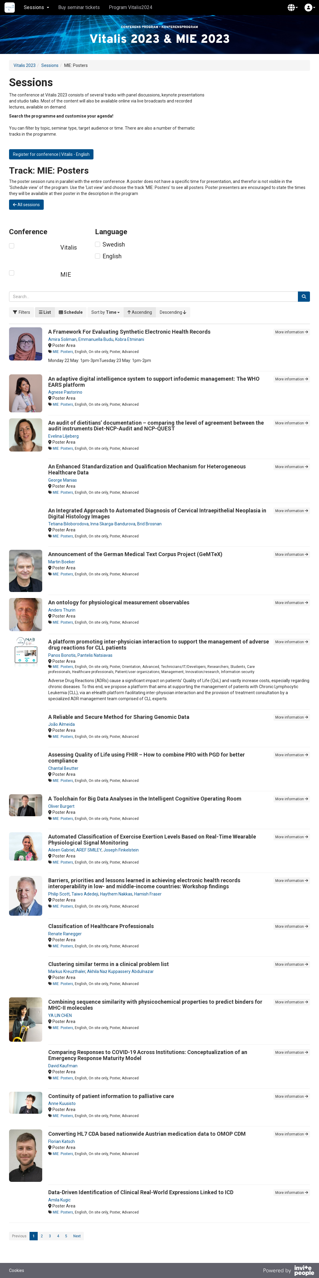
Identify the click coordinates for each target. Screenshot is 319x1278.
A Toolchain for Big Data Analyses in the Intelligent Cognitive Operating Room (145, 798)
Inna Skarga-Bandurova (112, 523)
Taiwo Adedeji (84, 894)
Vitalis (68, 247)
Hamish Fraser (148, 894)
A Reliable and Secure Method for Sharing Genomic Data (118, 717)
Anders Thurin (61, 610)
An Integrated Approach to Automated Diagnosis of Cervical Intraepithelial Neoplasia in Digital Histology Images (157, 513)
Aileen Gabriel (61, 850)
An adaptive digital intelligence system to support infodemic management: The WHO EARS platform (154, 382)
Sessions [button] (36, 7)
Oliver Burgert (61, 806)
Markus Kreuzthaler (66, 971)
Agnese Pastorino (65, 392)
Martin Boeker (61, 561)
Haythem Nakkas (116, 894)
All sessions (26, 204)
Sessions (49, 65)
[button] (293, 7)
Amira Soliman (62, 339)
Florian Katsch (61, 1141)
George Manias (62, 480)
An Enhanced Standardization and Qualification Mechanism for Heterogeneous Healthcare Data (147, 469)
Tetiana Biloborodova (68, 523)
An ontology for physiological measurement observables (118, 602)
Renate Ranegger (65, 933)
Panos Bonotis (62, 655)
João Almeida (61, 724)
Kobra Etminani (129, 339)
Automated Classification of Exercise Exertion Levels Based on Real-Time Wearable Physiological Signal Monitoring (152, 839)
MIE (65, 274)
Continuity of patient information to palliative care (111, 1096)
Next (77, 1236)
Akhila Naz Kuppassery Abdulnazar (120, 971)
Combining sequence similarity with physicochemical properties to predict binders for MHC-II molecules (155, 1005)
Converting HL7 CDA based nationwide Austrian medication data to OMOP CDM (147, 1134)
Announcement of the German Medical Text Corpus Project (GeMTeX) (135, 554)
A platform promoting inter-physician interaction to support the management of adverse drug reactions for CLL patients (158, 644)
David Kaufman (62, 1065)
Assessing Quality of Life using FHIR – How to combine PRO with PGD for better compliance (146, 757)
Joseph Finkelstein (121, 850)
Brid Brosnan (149, 523)
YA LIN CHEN (60, 1015)
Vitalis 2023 (25, 65)
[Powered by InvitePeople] (288, 1271)
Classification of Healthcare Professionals (101, 926)
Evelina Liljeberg (63, 436)
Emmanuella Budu (95, 339)
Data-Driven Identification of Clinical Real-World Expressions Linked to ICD (140, 1192)
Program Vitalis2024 (130, 7)
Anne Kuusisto (62, 1103)
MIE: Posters (63, 352)
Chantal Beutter (63, 768)
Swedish (114, 244)
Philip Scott (59, 894)
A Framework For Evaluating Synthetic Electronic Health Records (129, 332)
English (112, 256)
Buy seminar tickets (79, 7)
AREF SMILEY (89, 850)
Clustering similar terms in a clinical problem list (108, 964)
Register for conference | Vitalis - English (51, 154)
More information (291, 332)
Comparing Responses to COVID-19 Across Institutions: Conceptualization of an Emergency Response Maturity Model (147, 1055)
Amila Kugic (59, 1200)
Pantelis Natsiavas (94, 655)
